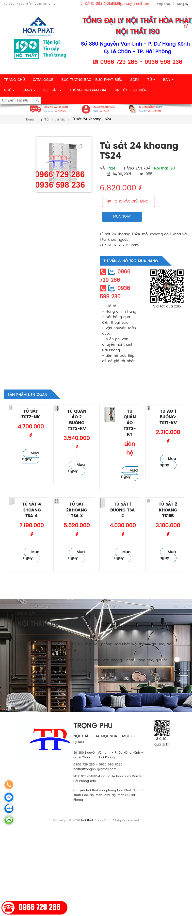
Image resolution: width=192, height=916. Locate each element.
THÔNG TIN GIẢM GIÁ (87, 90)
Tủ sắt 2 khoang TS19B (168, 510)
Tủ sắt (60, 119)
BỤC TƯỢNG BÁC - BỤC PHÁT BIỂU (91, 80)
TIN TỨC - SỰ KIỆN (130, 90)
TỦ (151, 80)
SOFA (134, 80)
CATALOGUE (43, 80)
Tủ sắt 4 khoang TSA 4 (31, 510)
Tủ (46, 119)
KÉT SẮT (52, 90)
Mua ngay (30, 456)
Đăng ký (182, 4)
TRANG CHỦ (14, 80)
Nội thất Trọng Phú (95, 820)
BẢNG (28, 90)
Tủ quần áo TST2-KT (130, 423)
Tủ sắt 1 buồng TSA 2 (122, 510)
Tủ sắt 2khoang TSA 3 (76, 510)
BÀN (168, 80)
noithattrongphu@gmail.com (125, 4)
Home (30, 119)
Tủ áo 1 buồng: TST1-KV (168, 417)
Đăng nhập (163, 4)
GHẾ (9, 90)
